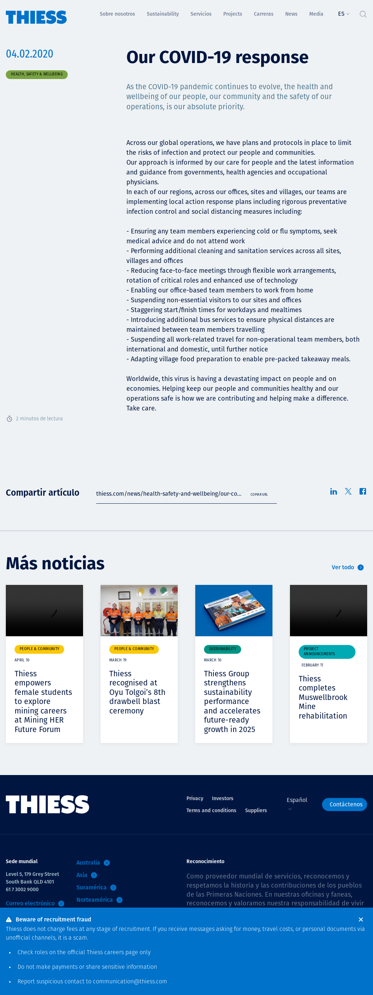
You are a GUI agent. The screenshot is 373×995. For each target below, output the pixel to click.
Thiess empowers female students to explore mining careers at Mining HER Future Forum (44, 701)
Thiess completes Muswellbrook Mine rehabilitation (324, 697)
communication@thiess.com (130, 982)
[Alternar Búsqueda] (362, 12)
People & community (39, 649)
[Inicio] (36, 12)
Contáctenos (346, 803)
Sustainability (222, 649)
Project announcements (319, 651)
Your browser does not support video (44, 610)
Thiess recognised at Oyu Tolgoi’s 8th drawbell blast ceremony (138, 692)
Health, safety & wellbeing (37, 74)
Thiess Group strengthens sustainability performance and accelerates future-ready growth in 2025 (233, 701)
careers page (121, 953)
